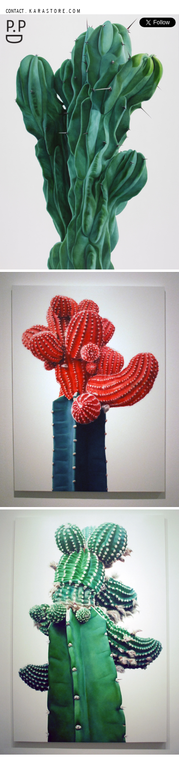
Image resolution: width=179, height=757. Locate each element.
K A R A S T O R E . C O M (54, 11)
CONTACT (15, 11)
